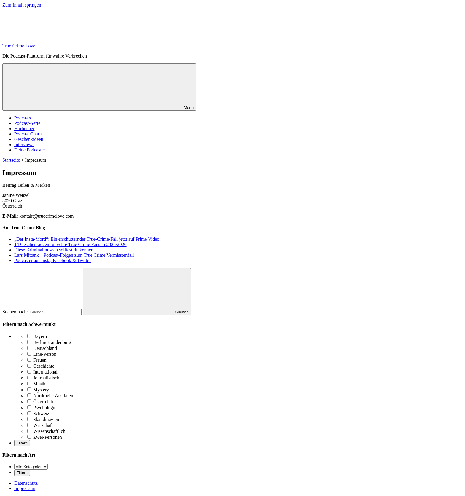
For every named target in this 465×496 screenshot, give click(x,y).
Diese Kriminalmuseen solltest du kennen (53, 249)
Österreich (40, 401)
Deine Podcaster (29, 149)
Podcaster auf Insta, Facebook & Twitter (52, 260)
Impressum (24, 488)
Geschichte (40, 366)
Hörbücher (24, 128)
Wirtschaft (40, 425)
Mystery (38, 389)
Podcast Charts (28, 133)
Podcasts (22, 117)
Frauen (36, 360)
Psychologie (41, 407)
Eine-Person (41, 354)
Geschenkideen (28, 139)
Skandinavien (43, 419)
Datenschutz (26, 483)
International (42, 371)
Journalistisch (43, 377)
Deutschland (42, 348)
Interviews (24, 144)
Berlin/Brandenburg (49, 342)
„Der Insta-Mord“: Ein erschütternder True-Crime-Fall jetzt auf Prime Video (86, 239)
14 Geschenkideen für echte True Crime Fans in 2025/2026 (70, 244)
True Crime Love (18, 45)
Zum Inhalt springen (21, 4)
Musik (36, 383)
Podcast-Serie (27, 123)
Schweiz (38, 413)
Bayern (37, 336)
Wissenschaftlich (46, 431)
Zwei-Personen (44, 437)
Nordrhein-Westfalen (50, 395)
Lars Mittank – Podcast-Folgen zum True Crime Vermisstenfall (74, 255)
